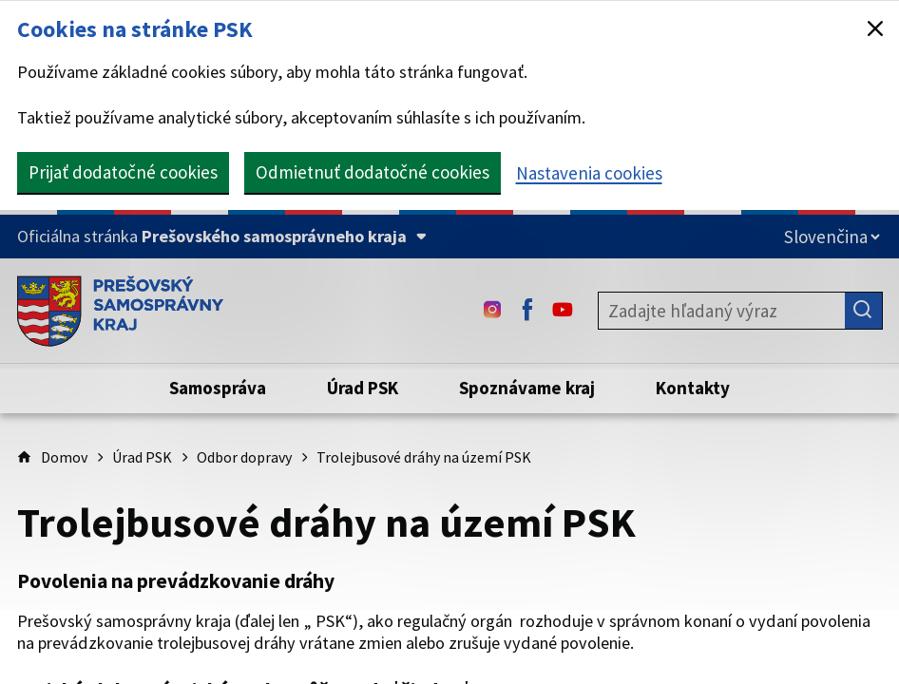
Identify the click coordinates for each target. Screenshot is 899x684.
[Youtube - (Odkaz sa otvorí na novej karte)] (562, 310)
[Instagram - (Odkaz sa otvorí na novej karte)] (492, 310)
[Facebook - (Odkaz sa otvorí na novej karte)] (527, 310)
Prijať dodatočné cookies (123, 172)
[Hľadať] (864, 311)
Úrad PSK (142, 456)
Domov (64, 456)
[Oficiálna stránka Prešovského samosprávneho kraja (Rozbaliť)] (222, 236)
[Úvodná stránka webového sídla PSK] (120, 311)
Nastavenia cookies (589, 173)
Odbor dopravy (244, 456)
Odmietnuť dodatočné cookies (372, 172)
